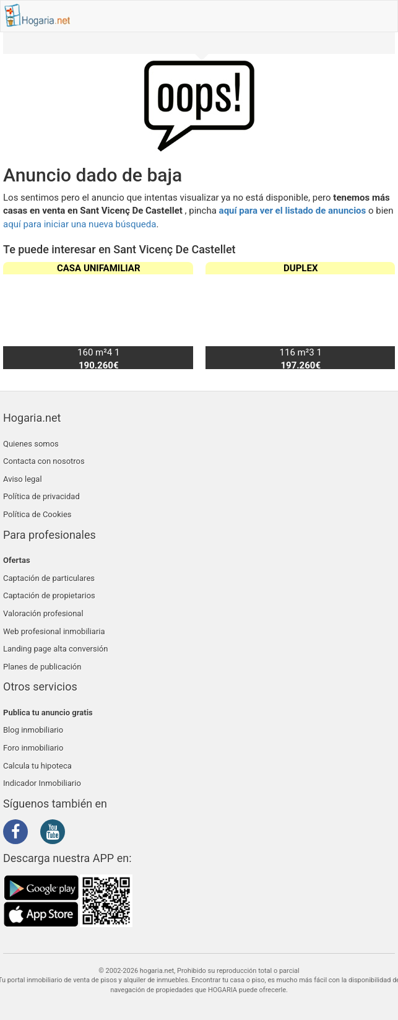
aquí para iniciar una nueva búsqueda (79, 224)
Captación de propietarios (49, 595)
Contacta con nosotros (44, 461)
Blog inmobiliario (33, 729)
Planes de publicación (42, 666)
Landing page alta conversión (55, 648)
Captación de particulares (49, 578)
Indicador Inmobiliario (42, 783)
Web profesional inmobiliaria (54, 631)
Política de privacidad (41, 496)
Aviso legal (22, 479)
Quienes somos (31, 443)
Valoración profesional (43, 613)
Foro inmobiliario (33, 747)
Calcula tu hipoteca (37, 765)
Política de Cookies (37, 514)
